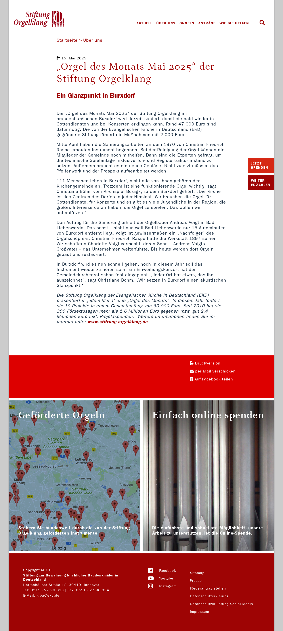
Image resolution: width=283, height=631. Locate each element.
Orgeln (188, 23)
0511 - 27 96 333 (47, 590)
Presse (196, 580)
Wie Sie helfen (235, 23)
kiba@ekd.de (48, 595)
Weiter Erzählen (260, 182)
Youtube (166, 578)
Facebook (167, 570)
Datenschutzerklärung (209, 596)
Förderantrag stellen (208, 588)
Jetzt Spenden (259, 165)
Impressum (199, 611)
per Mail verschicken (213, 371)
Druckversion (205, 363)
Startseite (67, 40)
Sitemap (197, 573)
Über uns (167, 23)
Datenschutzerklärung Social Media (221, 604)
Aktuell (145, 23)
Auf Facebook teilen (211, 379)
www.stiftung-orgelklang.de (117, 321)
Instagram (168, 586)
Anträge (208, 23)
